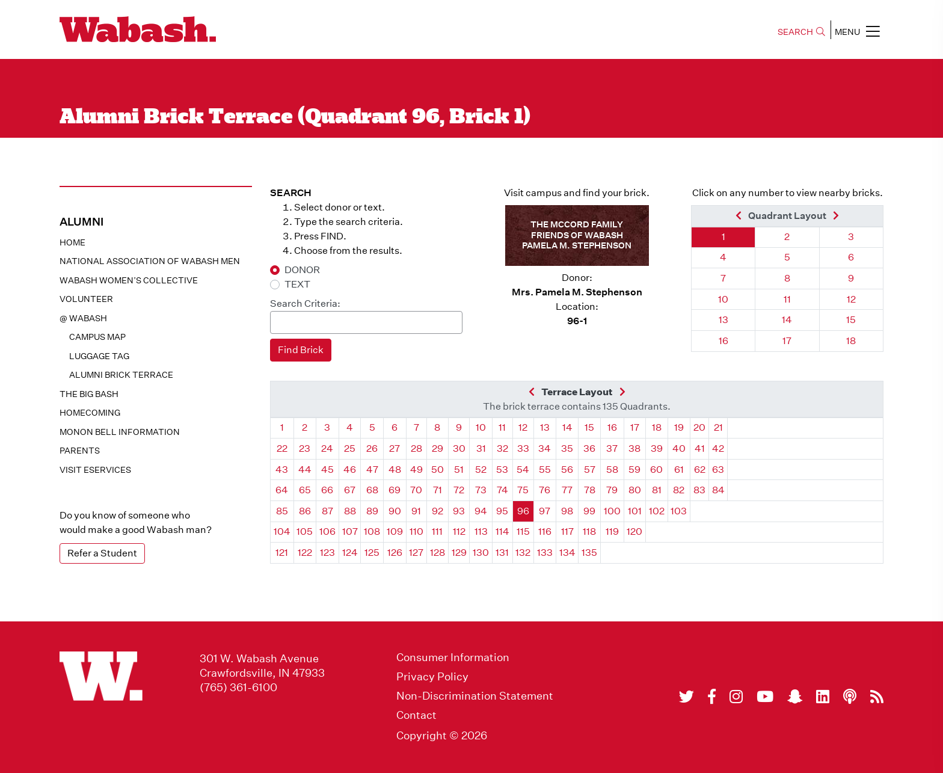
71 (437, 490)
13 (723, 319)
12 (851, 299)
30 (459, 448)
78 (589, 490)
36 (589, 448)
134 (567, 552)
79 (612, 490)
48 (395, 469)
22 (282, 448)
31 (481, 448)
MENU (857, 31)
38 (634, 448)
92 (437, 511)
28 (416, 448)
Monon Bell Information (120, 432)
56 (567, 469)
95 (502, 511)
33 (523, 448)
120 (634, 531)
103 (679, 511)
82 (678, 490)
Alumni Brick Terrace (121, 374)
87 (327, 511)
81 (657, 490)
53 (502, 469)
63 (718, 469)
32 (502, 448)
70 (416, 490)
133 (545, 552)
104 (282, 531)
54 (523, 469)
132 (522, 552)
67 (349, 490)
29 (437, 448)
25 (349, 448)
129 (459, 552)
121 (281, 552)
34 (544, 448)
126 (394, 552)
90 (395, 511)
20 (699, 427)
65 (305, 490)
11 (787, 299)
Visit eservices (95, 469)
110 (416, 531)
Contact (416, 715)
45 (327, 469)
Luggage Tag (99, 356)
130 (481, 552)
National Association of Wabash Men (150, 261)
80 (634, 490)
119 (612, 531)
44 (305, 469)
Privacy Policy (432, 677)
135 (589, 552)
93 (459, 511)
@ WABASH (83, 318)
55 (545, 469)
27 (394, 448)
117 (567, 531)
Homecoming (90, 412)
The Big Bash (89, 394)
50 (437, 469)
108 (372, 531)
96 (523, 511)
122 (305, 552)
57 (589, 469)
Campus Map (97, 336)
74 (502, 490)
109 (395, 531)
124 (350, 552)
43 (281, 469)
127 (416, 552)
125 (371, 552)
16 (723, 340)
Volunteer (86, 299)
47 (372, 469)
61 (679, 469)
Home (72, 242)
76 (544, 490)
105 (304, 531)
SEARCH (801, 31)
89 (372, 511)
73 (481, 490)
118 (589, 531)
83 (699, 490)
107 (350, 531)
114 (502, 531)
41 (700, 448)
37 (612, 448)
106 (327, 531)
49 (416, 469)
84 (718, 490)
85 (282, 511)
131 (502, 552)
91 (416, 511)
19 (679, 427)
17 (786, 340)
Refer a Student (102, 553)
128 (437, 552)
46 (349, 469)
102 (657, 511)
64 (281, 490)
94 (481, 511)
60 (656, 469)
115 (523, 531)
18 (851, 340)
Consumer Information (452, 657)
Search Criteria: (305, 303)
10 (723, 299)
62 (699, 469)
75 (523, 490)
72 (458, 490)
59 (634, 469)
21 (718, 427)
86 (305, 511)
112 (459, 531)
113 (481, 531)
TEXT (297, 284)
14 (787, 319)
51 (459, 469)
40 (679, 448)
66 (327, 490)
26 (372, 448)
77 (567, 490)
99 (589, 511)
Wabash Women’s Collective (129, 280)
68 (372, 490)
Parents (80, 450)
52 (481, 469)
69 (395, 490)
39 (657, 448)
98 (567, 511)
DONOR (302, 270)
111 (437, 531)
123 (327, 552)
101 (635, 511)
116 (544, 531)
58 (612, 469)
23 (304, 448)
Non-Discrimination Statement (474, 696)
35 (567, 448)
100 (612, 511)
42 (718, 448)
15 (851, 319)
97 (544, 511)
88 (350, 511)
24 (327, 448)
